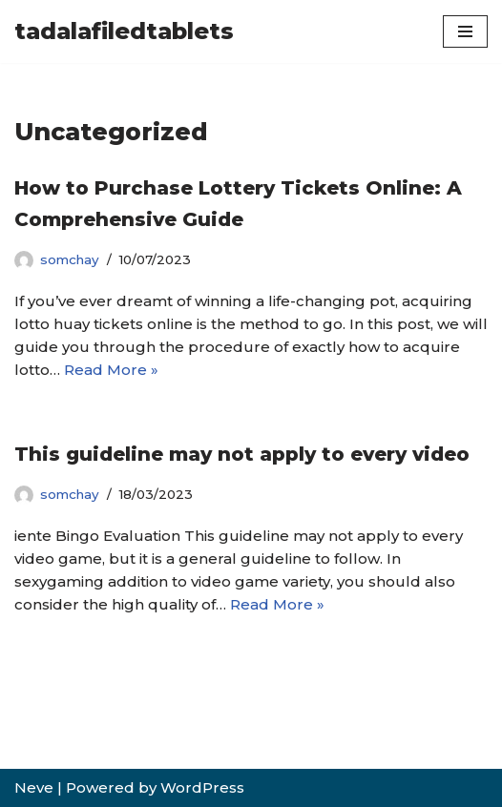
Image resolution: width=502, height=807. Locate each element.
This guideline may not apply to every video (242, 454)
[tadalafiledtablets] (124, 31)
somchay (69, 259)
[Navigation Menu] (465, 31)
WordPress (202, 787)
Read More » (111, 370)
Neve (33, 787)
